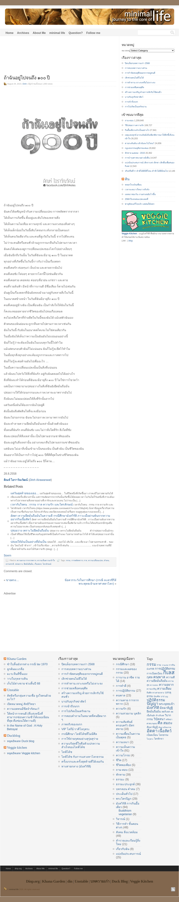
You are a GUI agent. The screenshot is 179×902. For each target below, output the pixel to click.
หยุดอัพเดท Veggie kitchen (23, 753)
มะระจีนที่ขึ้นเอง (17, 673)
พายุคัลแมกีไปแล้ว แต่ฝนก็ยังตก (139, 204)
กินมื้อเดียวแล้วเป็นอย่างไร (137, 130)
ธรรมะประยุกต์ (125, 784)
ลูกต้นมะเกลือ (15, 669)
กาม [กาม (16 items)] (159, 665)
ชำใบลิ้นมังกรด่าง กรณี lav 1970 (27, 664)
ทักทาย (120, 774)
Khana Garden (16, 659)
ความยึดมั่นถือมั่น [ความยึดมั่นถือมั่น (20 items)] (157, 680)
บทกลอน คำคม (125, 789)
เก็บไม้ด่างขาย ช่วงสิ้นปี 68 (23, 683)
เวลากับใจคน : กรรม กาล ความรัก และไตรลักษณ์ (42, 504)
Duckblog (13, 735)
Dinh (25, 84)
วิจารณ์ (120, 819)
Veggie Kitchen (129, 233)
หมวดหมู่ (126, 50)
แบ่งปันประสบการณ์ (128, 853)
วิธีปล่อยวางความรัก (134, 125)
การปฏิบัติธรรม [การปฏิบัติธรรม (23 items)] (165, 668)
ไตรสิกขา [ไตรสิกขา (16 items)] (159, 738)
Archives (23, 32)
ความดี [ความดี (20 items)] (170, 677)
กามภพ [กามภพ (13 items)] (165, 665)
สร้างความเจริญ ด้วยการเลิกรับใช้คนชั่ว (143, 92)
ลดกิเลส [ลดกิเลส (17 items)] (165, 711)
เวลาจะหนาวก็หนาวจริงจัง (137, 189)
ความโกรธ (123, 755)
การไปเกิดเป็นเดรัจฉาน (135, 106)
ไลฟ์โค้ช (66, 751)
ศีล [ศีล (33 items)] (160, 723)
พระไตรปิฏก (123, 798)
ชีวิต (118, 760)
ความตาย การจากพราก (26, 560)
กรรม (68, 560)
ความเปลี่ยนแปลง (95, 560)
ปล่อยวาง (19, 564)
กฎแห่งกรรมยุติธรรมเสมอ (136, 148)
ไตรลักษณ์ (47, 564)
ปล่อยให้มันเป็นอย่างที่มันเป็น (28, 541)
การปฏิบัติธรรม (125, 690)
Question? (76, 32)
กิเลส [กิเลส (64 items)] (169, 672)
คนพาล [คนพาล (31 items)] (159, 677)
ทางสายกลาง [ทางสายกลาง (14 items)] (158, 693)
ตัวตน (106, 560)
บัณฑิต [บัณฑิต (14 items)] (157, 696)
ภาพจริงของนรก (71, 724)
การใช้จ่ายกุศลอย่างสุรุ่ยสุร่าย (79, 738)
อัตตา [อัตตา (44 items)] (152, 730)
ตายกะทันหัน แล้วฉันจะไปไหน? (139, 143)
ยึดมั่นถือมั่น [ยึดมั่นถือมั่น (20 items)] (154, 711)
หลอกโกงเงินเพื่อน (133, 184)
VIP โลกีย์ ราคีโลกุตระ (75, 729)
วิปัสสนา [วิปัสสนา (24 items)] (159, 719)
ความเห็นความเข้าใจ (46, 560)
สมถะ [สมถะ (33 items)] (168, 723)
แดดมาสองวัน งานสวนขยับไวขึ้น (140, 194)
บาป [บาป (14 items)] (162, 696)
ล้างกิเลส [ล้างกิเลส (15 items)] (160, 715)
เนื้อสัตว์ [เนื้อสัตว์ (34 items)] (164, 731)
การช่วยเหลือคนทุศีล (134, 87)
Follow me (93, 32)
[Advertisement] (60, 57)
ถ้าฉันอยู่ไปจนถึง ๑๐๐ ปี (27, 77)
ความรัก (121, 708)
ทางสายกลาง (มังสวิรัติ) (76, 766)
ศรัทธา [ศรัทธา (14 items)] (169, 719)
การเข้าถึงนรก (131, 102)
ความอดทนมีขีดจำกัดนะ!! (23, 708)
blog (130, 240)
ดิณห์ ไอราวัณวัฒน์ (16, 479)
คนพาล (120, 695)
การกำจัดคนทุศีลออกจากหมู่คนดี (140, 73)
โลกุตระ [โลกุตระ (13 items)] (150, 739)
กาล (85, 560)
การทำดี (121, 685)
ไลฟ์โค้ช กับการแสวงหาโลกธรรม (82, 756)
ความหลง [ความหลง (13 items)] (154, 685)
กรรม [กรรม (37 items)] (151, 664)
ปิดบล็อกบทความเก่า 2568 (137, 63)
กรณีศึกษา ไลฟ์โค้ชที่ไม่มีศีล (79, 733)
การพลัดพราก (77, 560)
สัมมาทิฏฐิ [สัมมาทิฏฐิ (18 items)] (152, 727)
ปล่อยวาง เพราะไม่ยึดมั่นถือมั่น (30, 530)
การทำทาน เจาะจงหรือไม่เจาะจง (140, 82)
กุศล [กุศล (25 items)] (150, 677)
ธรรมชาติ (10, 564)
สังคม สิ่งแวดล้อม (127, 832)
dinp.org (18, 868)
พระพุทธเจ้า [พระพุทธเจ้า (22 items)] (166, 704)
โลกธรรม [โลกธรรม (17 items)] (163, 735)
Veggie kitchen (17, 747)
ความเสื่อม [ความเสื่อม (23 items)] (164, 688)
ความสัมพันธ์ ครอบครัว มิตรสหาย (125, 725)
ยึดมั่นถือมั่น (28, 564)
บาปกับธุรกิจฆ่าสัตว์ (134, 97)
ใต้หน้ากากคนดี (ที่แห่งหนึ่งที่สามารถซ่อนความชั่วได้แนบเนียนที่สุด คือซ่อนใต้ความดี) (28, 717)
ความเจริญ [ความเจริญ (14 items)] (151, 689)
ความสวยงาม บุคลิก (128, 713)
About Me (39, 32)
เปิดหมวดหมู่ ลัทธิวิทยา (21, 704)
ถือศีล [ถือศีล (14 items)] (149, 693)
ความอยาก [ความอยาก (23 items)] (166, 684)
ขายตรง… (12, 580)
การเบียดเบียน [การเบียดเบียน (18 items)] (154, 673)
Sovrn (7, 555)
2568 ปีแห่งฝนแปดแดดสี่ (136, 199)
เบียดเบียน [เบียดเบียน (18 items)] (152, 735)
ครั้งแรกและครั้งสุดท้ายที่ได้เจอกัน (82, 761)
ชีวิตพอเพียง (123, 764)
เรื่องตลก (38, 564)
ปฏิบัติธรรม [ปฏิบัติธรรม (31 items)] (156, 700)
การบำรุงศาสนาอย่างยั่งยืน (137, 158)
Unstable (13, 690)
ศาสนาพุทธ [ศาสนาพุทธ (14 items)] (152, 723)
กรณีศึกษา (122, 664)
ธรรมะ (120, 779)
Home (9, 32)
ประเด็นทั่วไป (124, 793)
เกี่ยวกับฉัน (122, 848)
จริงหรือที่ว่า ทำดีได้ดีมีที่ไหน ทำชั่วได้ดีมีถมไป (146, 171)
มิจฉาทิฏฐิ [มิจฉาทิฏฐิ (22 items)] (166, 708)
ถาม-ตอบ (129, 120)
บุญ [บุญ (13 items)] (166, 696)
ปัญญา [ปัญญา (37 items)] (152, 703)
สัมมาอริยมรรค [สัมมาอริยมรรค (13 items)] (164, 727)
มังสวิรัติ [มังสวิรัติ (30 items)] (153, 708)
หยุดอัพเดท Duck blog (20, 741)
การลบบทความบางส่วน (136, 68)
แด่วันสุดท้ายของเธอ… (25, 493)
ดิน (127, 179)
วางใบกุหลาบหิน (17, 678)
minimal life (57, 32)
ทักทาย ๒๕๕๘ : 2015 (135, 153)
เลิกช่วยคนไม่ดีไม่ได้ (134, 77)
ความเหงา (122, 742)
